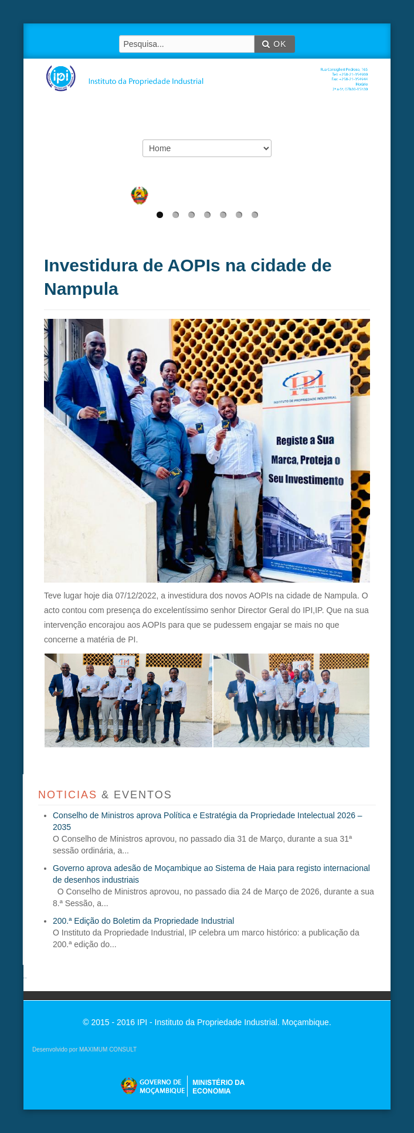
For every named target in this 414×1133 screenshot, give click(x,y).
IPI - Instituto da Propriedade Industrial (211, 70)
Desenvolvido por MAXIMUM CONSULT (84, 1049)
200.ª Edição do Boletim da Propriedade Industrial (143, 921)
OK (274, 44)
